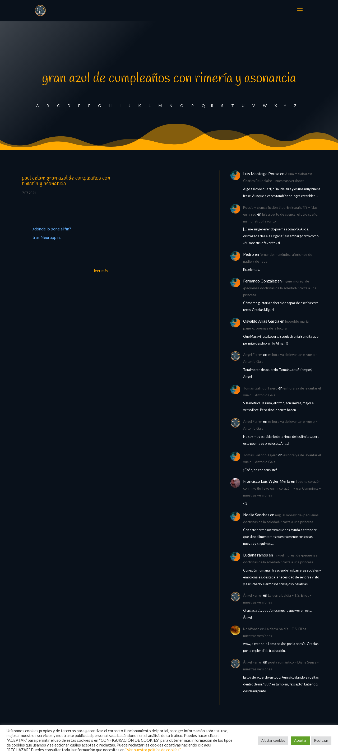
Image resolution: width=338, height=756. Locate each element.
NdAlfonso (251, 629)
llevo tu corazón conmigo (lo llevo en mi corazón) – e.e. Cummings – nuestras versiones (282, 488)
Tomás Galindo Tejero (260, 388)
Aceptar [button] (300, 740)
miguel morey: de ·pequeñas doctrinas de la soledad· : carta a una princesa (279, 288)
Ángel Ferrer (252, 355)
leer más (101, 270)
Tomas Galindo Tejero (260, 455)
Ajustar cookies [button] (273, 740)
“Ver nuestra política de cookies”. (153, 750)
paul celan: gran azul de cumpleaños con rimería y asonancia (66, 180)
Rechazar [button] (321, 740)
